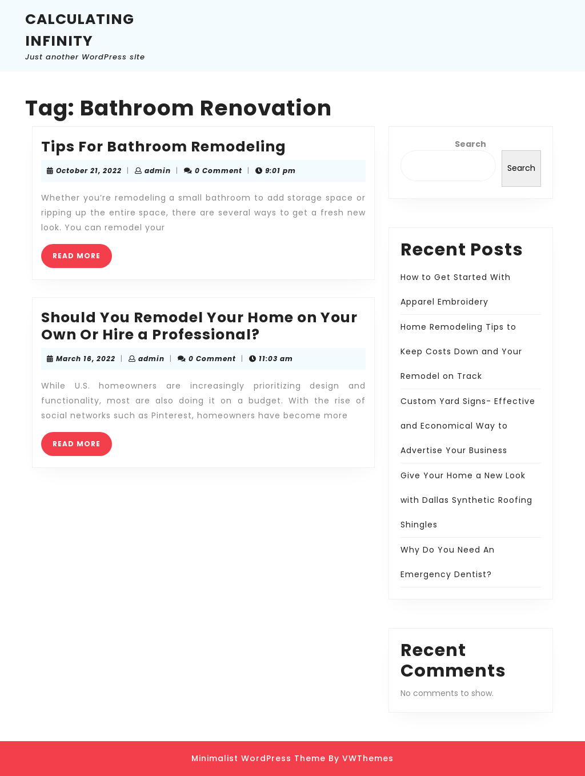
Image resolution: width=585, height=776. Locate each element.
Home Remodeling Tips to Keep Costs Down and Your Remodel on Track (461, 351)
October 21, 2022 (89, 170)
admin (158, 170)
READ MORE (82, 259)
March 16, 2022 (85, 358)
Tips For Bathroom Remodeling (163, 147)
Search (470, 144)
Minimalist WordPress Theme (258, 758)
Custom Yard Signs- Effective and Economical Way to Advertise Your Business (467, 425)
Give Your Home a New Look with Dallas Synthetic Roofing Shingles (466, 500)
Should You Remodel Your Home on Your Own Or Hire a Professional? (199, 326)
